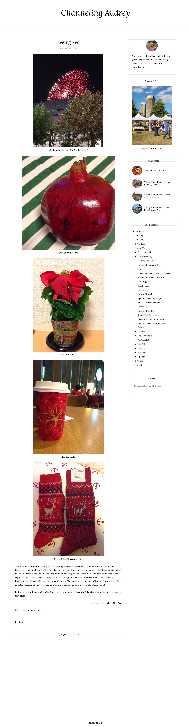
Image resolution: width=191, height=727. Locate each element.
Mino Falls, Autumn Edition (151, 277)
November (143, 256)
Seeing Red (143, 306)
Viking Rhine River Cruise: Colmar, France (157, 183)
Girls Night (143, 281)
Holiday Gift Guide (147, 260)
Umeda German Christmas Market (154, 273)
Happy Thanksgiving (148, 265)
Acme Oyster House (154, 170)
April (140, 356)
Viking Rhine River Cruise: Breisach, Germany (157, 196)
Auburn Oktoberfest (152, 148)
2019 (137, 231)
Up (139, 269)
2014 (137, 244)
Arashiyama (143, 286)
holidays (29, 610)
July (140, 344)
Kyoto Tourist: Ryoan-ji (149, 298)
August (141, 339)
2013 (137, 248)
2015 (137, 239)
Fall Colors (143, 290)
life (39, 610)
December (143, 252)
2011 (137, 365)
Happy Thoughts (146, 294)
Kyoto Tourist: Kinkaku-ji (150, 302)
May (140, 352)
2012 (137, 361)
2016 (137, 235)
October (142, 331)
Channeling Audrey (95, 13)
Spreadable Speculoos (148, 315)
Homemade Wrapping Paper (152, 319)
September (143, 335)
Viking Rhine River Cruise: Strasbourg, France (157, 208)
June (140, 348)
